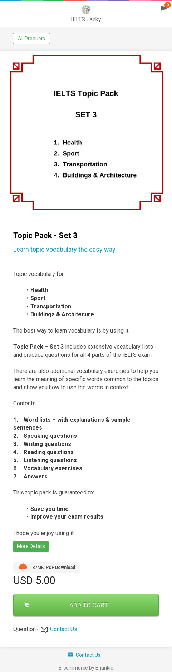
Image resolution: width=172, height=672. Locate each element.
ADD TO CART (66, 605)
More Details (31, 546)
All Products (31, 38)
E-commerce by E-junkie (86, 668)
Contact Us (63, 629)
